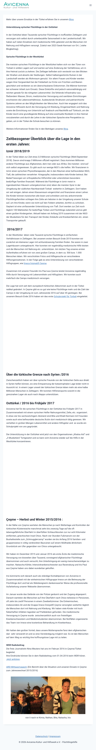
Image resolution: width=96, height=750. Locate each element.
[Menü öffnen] (90, 5)
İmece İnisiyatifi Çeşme (35, 263)
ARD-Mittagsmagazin (16, 667)
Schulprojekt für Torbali (65, 296)
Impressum (55, 736)
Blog (71, 19)
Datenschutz (41, 736)
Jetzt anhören (13, 659)
